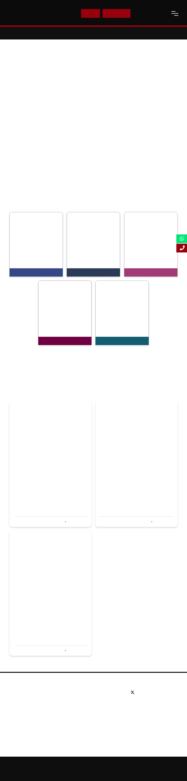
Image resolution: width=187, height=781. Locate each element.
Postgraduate (82, 700)
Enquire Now (116, 13)
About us (19, 692)
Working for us (24, 714)
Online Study (146, 764)
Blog (16, 722)
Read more (76, 522)
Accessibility (170, 764)
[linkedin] (148, 692)
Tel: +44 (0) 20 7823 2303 (150, 704)
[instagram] (160, 692)
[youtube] (155, 692)
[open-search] (162, 13)
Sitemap (125, 764)
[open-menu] (175, 13)
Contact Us (145, 13)
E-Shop (90, 13)
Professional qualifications (92, 714)
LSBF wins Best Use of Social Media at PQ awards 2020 (47, 473)
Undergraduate (83, 692)
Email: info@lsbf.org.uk (148, 711)
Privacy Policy (76, 773)
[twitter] (134, 692)
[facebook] (141, 692)
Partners (19, 707)
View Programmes (29, 272)
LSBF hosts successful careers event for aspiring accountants (132, 473)
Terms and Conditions (106, 773)
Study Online (81, 722)
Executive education (87, 707)
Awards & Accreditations (32, 700)
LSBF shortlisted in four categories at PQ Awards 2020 (45, 601)
